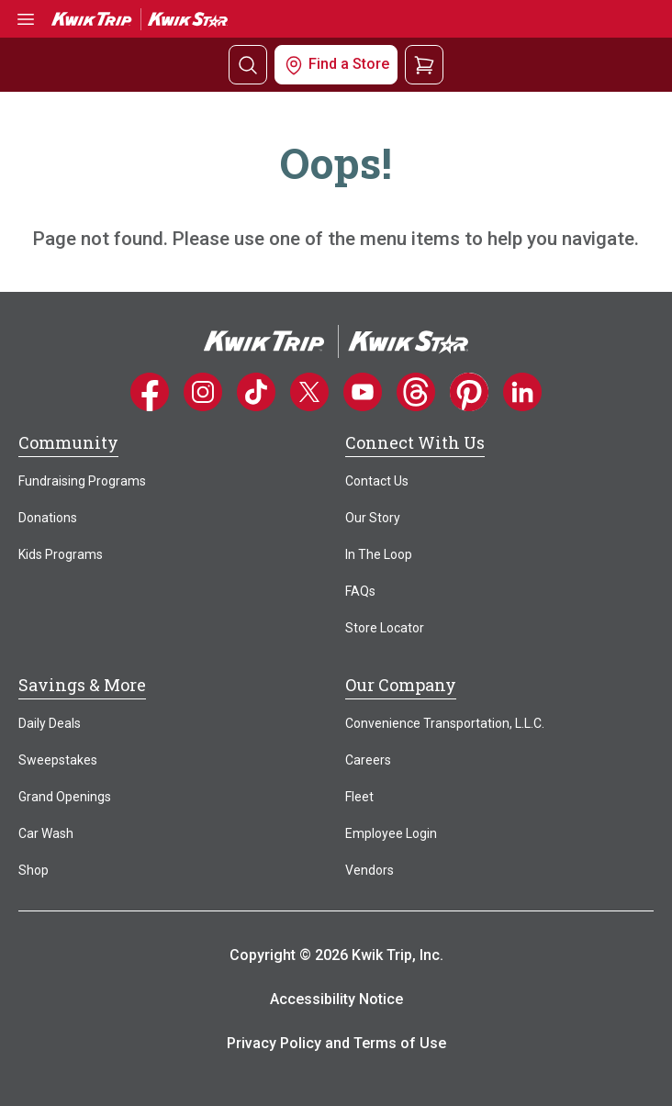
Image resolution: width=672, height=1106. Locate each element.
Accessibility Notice (336, 999)
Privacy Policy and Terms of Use (336, 1043)
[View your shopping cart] (424, 64)
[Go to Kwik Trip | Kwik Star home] (139, 18)
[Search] (248, 64)
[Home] (336, 340)
